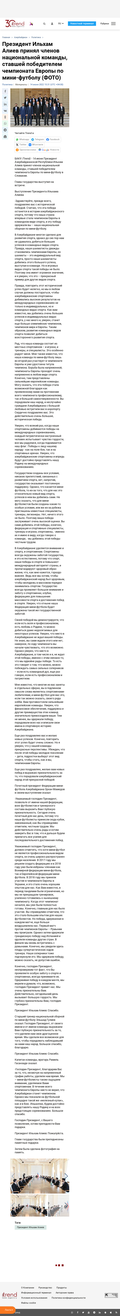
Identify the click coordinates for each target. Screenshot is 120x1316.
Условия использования (34, 1298)
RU (59, 23)
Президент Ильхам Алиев (30, 1227)
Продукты (61, 1287)
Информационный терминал (36, 1292)
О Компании (27, 1287)
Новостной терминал (82, 23)
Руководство (45, 1287)
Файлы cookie (28, 1303)
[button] (5, 91)
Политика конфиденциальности (69, 1298)
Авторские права (65, 1292)
